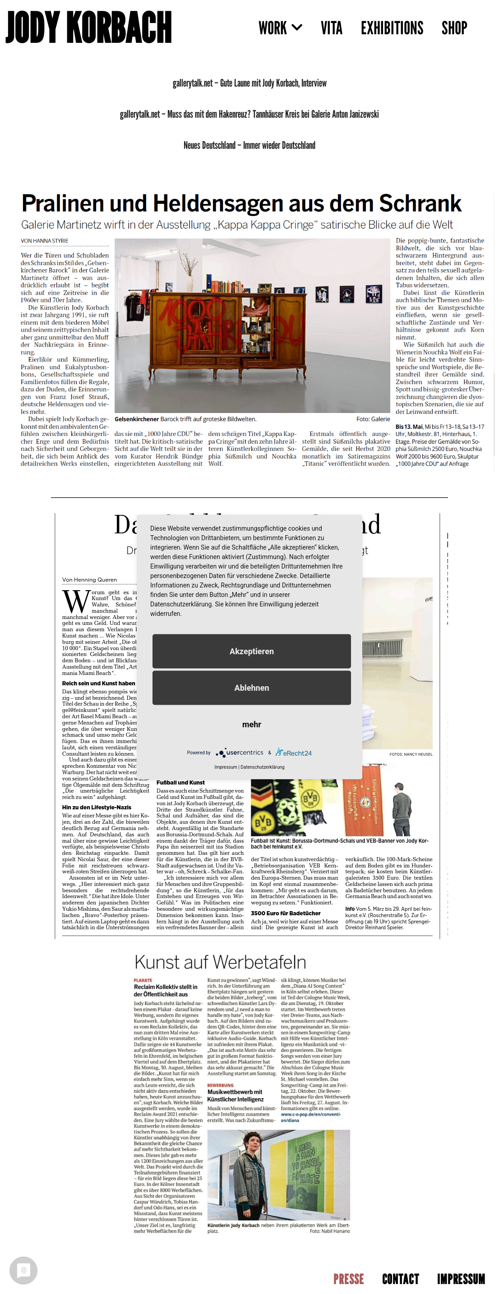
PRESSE (348, 1279)
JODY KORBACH (88, 27)
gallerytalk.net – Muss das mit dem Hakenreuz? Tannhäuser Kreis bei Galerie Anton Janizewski (249, 114)
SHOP (454, 27)
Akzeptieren (252, 651)
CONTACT (400, 1279)
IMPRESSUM (461, 1279)
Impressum (225, 767)
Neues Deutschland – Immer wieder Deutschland (249, 145)
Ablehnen (251, 688)
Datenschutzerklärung (262, 767)
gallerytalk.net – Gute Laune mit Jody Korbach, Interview (250, 83)
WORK (281, 27)
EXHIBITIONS (392, 27)
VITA (332, 27)
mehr (251, 724)
